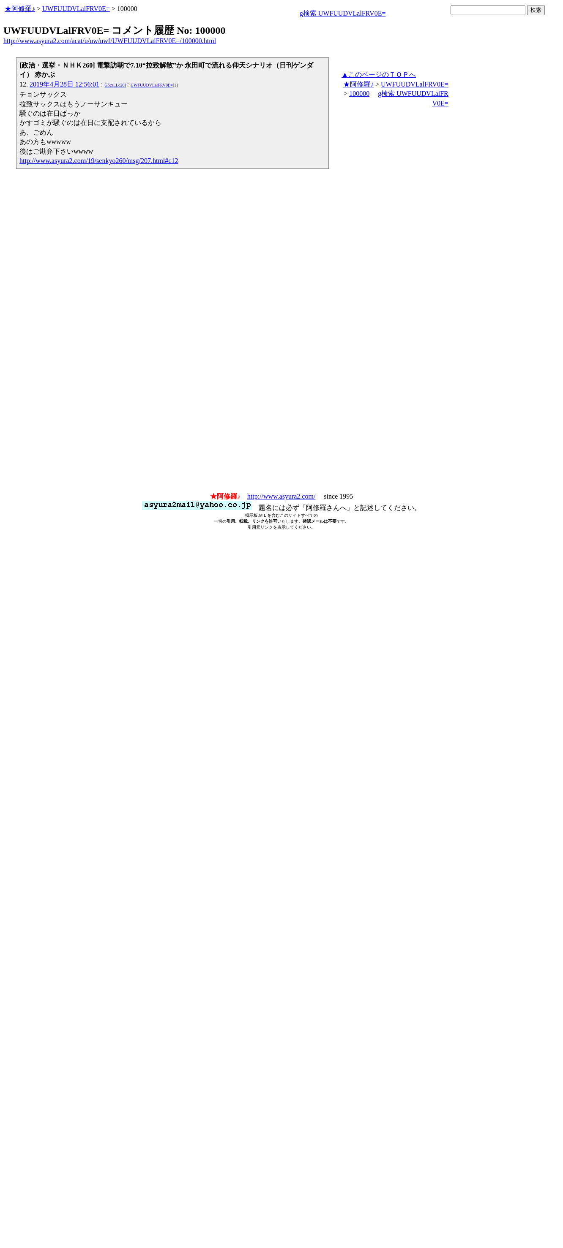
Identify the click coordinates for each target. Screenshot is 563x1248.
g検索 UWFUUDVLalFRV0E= (343, 13)
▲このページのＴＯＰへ (379, 74)
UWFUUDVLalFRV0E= (76, 8)
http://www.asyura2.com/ (281, 496)
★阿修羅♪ (20, 8)
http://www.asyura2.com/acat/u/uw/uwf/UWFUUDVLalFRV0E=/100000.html (109, 40)
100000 (359, 93)
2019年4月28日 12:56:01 (64, 84)
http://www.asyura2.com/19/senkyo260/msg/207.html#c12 (98, 160)
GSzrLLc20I (115, 85)
